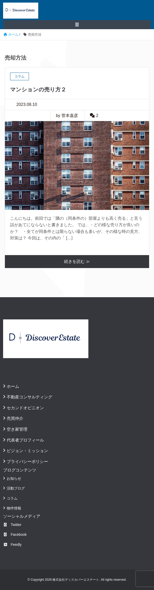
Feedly (12, 544)
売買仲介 (15, 418)
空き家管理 (17, 429)
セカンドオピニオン (25, 408)
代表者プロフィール (25, 440)
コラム (12, 498)
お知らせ (14, 478)
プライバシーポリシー (27, 461)
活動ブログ (16, 488)
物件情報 (14, 508)
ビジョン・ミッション (27, 451)
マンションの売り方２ (38, 89)
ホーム (13, 386)
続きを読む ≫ (77, 261)
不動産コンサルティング (29, 397)
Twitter (12, 525)
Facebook (15, 534)
